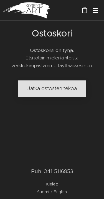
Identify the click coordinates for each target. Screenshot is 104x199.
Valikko (95, 10)
